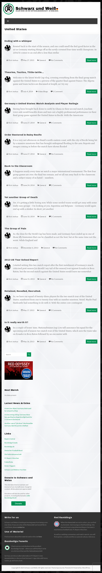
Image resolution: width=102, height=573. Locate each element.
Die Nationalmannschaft (13, 454)
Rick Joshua (13, 60)
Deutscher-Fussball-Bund (13, 450)
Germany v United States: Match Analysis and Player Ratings (41, 103)
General (42, 60)
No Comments (57, 60)
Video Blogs (43, 91)
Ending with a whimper (18, 41)
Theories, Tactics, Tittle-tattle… (24, 72)
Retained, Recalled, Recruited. (23, 291)
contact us (20, 527)
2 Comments (56, 185)
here (40, 537)
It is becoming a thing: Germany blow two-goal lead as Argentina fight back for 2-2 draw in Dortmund (18, 417)
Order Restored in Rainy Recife (23, 135)
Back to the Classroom (18, 166)
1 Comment (58, 91)
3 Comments (56, 310)
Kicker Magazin (10, 466)
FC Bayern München (12, 458)
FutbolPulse (9, 462)
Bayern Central (10, 439)
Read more (91, 60)
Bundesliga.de (9, 447)
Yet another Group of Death (21, 197)
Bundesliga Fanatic (11, 443)
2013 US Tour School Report (21, 260)
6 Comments (56, 123)
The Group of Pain (15, 228)
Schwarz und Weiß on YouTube (15, 470)
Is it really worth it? (16, 322)
